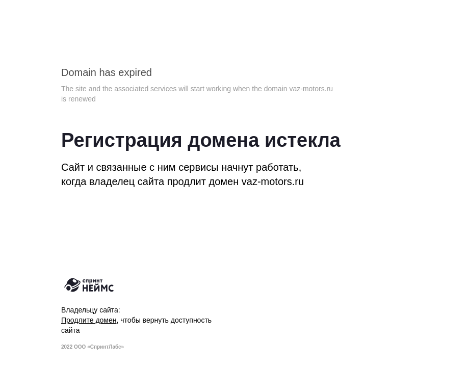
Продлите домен (89, 320)
